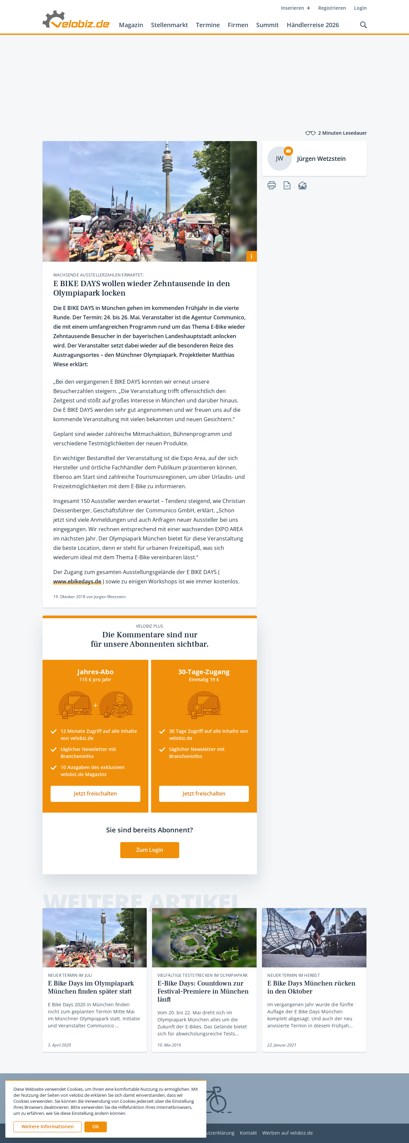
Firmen (238, 25)
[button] (95, 1127)
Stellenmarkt (169, 25)
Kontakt (248, 1133)
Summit (267, 25)
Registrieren (332, 8)
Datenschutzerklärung (209, 1133)
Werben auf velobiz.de (287, 1133)
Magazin (131, 25)
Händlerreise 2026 (313, 25)
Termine (208, 25)
